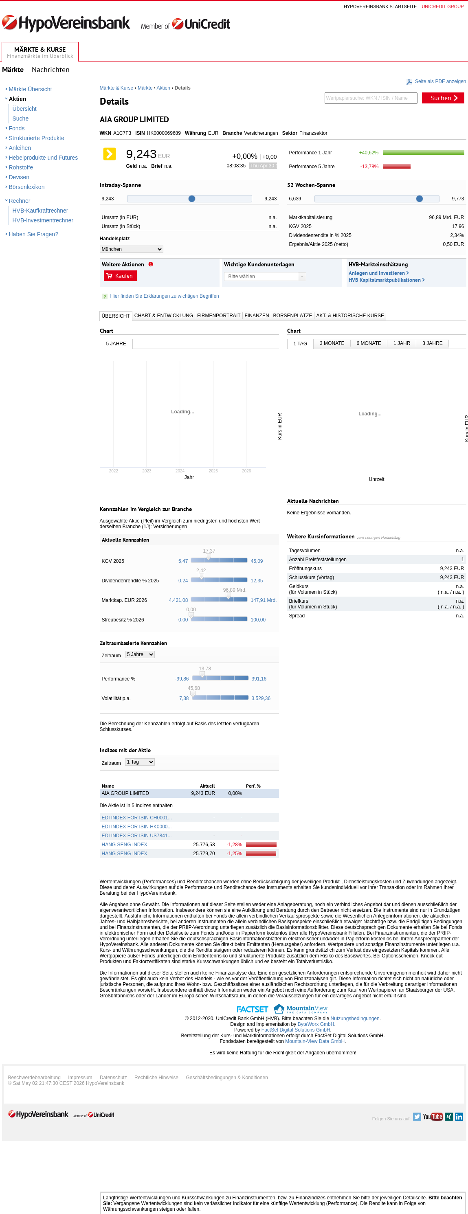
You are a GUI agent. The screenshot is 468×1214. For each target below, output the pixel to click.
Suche (21, 118)
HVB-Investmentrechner (43, 220)
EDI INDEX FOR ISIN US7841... (137, 836)
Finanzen (257, 315)
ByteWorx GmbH (316, 1024)
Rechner (20, 201)
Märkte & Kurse (117, 88)
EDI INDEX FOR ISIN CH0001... (137, 818)
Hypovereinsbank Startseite (380, 6)
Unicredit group (443, 6)
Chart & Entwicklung (163, 315)
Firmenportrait (218, 315)
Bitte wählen (242, 276)
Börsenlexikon (27, 187)
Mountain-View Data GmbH (315, 1041)
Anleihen (20, 148)
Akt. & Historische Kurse (350, 315)
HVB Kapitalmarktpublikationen (385, 280)
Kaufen (124, 275)
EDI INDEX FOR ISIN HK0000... (137, 827)
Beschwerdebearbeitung (34, 1077)
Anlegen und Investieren (377, 273)
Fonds (17, 128)
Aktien (17, 99)
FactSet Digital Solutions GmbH (295, 1030)
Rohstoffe (21, 167)
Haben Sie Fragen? (33, 234)
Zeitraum (111, 656)
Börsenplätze (292, 315)
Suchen (441, 98)
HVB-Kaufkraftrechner (40, 210)
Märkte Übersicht (30, 89)
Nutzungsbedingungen (355, 1018)
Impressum (80, 1077)
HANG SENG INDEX (124, 844)
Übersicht (25, 108)
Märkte (145, 88)
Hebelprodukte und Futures (43, 157)
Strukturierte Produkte (36, 138)
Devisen (19, 177)
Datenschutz (113, 1077)
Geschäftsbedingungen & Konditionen (227, 1077)
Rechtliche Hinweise (156, 1077)
